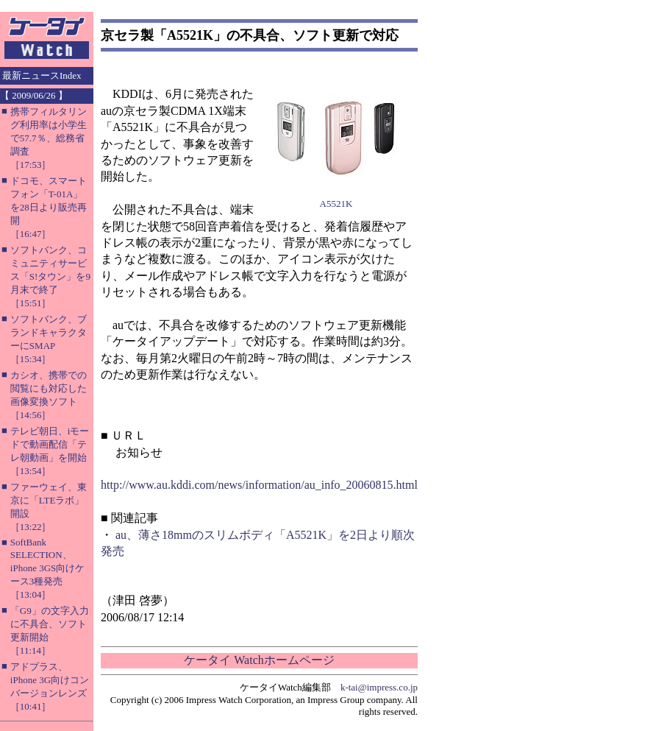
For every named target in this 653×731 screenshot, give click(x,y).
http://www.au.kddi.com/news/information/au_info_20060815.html (259, 484)
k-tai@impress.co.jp (379, 687)
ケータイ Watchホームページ (259, 660)
